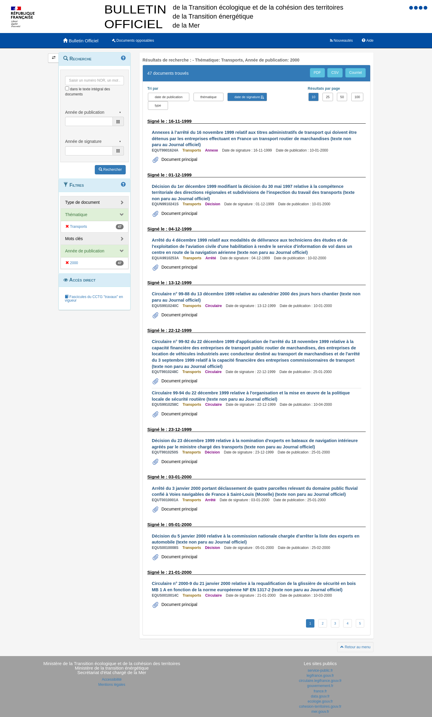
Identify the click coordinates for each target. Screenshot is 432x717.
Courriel (355, 73)
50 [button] (342, 97)
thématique (208, 97)
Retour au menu (355, 647)
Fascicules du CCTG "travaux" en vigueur (94, 299)
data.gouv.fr (320, 696)
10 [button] (313, 97)
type (158, 105)
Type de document (82, 202)
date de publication (168, 97)
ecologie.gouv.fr (320, 701)
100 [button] (357, 97)
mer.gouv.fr (320, 711)
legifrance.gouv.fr (320, 675)
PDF (317, 73)
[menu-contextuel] (67, 88)
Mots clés (74, 238)
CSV (335, 73)
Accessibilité (112, 679)
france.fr (320, 691)
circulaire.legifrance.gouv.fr (320, 681)
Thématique (76, 214)
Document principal (178, 159)
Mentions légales (111, 684)
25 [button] (327, 97)
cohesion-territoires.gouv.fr (320, 706)
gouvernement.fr (320, 686)
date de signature (247, 97)
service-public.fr (320, 670)
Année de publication (84, 251)
